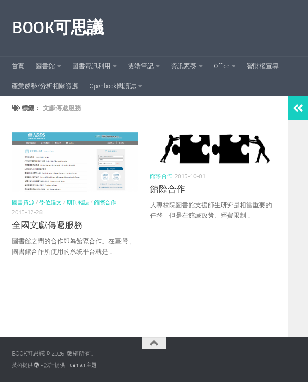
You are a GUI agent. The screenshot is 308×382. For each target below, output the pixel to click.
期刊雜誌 (78, 202)
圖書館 (45, 66)
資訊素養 (184, 66)
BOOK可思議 (58, 28)
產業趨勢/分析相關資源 (45, 86)
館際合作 (105, 202)
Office (221, 66)
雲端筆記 (141, 66)
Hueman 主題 (81, 365)
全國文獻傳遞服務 (47, 225)
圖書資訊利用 (91, 66)
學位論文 (50, 202)
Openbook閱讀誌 (112, 86)
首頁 (18, 66)
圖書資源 (23, 202)
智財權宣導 (263, 66)
